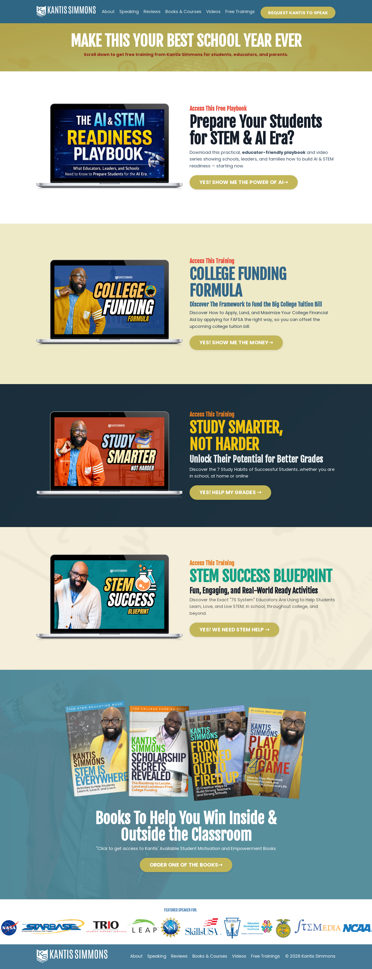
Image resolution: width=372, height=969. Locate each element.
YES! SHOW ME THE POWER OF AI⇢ (244, 182)
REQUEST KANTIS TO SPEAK (298, 13)
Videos (213, 11)
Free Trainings (240, 11)
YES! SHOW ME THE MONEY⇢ (236, 343)
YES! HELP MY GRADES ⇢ (230, 493)
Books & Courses (183, 11)
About (108, 11)
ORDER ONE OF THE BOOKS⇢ (186, 865)
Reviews (151, 11)
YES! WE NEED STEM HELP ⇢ (234, 630)
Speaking (129, 11)
